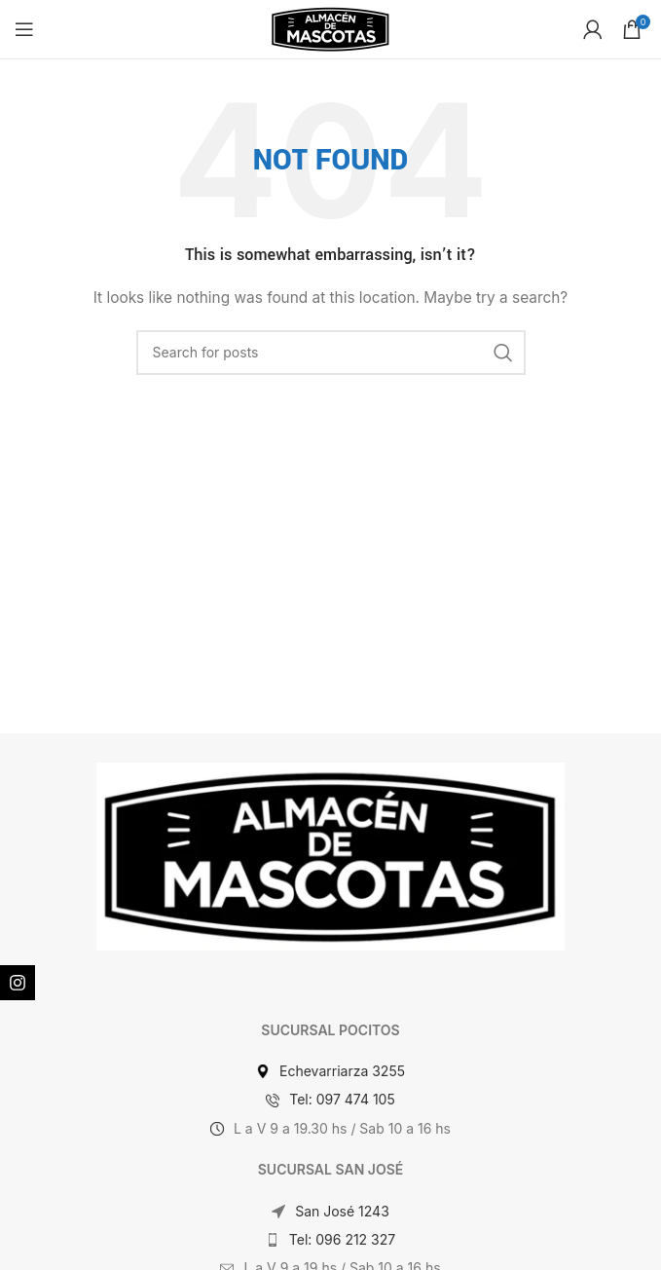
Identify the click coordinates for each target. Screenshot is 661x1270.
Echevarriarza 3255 (342, 1071)
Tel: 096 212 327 (342, 1239)
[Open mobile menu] (24, 29)
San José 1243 (342, 1211)
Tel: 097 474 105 (342, 1099)
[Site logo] (330, 27)
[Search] (331, 352)
